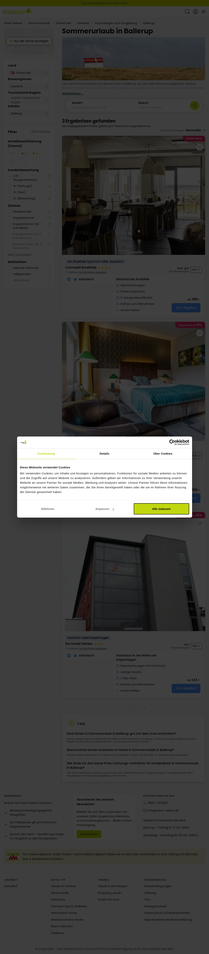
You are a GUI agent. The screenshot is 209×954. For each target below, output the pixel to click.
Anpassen (104, 508)
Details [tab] (104, 453)
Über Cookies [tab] (162, 453)
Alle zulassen (161, 508)
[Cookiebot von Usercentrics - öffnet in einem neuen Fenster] (172, 442)
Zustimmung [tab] (46, 453)
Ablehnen (47, 508)
